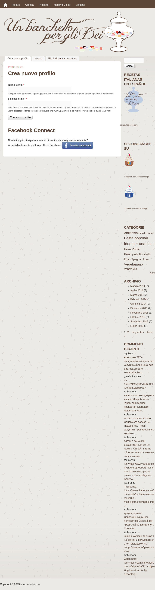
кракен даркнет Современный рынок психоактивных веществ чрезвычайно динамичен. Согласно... (139, 521)
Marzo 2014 (137, 295)
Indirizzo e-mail (17, 98)
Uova (145, 259)
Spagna (136, 259)
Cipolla (142, 233)
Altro (152, 273)
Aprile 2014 (136, 290)
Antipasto (131, 233)
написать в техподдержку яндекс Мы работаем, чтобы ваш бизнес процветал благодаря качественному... (139, 403)
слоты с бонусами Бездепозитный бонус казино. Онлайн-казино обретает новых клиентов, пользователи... (139, 449)
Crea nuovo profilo (19, 58)
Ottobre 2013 (137, 317)
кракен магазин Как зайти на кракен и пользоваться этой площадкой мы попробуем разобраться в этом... (139, 544)
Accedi (38, 58)
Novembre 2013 (139, 312)
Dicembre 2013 (139, 308)
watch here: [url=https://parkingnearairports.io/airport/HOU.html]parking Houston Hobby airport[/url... (139, 566)
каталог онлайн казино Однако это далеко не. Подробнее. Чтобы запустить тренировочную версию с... (139, 426)
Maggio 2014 (137, 286)
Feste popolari (136, 238)
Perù (127, 249)
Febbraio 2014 (138, 299)
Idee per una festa (139, 244)
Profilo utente (15, 67)
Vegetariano (133, 264)
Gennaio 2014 (138, 303)
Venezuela (130, 269)
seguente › (138, 332)
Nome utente (16, 84)
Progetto (43, 4)
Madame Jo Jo (62, 4)
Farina (150, 233)
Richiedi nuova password (62, 58)
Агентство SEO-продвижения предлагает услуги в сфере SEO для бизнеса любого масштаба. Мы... (139, 365)
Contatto (80, 4)
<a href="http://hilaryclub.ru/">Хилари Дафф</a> (139, 384)
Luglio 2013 (136, 326)
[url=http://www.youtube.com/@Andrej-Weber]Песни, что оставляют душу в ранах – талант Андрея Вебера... (139, 471)
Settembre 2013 (139, 321)
